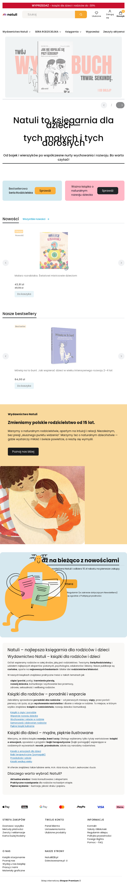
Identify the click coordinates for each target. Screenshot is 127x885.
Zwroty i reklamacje (14, 832)
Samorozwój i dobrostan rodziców (28, 722)
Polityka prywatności (99, 835)
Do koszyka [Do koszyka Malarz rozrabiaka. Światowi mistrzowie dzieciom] (24, 294)
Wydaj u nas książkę (14, 864)
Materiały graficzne (14, 870)
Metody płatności (13, 829)
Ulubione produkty (55, 832)
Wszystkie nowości (36, 219)
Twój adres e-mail (44, 577)
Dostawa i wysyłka (13, 825)
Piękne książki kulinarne (22, 726)
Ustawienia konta (55, 829)
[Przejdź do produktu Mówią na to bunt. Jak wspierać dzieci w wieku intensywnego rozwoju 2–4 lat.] (63, 346)
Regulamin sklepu (97, 832)
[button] (81, 14)
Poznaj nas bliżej (23, 452)
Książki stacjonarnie (14, 857)
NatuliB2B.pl (51, 857)
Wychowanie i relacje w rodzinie (27, 719)
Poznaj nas (9, 860)
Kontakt (92, 825)
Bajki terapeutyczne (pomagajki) (28, 754)
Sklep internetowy (60, 880)
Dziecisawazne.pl (55, 860)
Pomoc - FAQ (95, 842)
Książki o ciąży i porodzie (23, 712)
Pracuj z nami (10, 867)
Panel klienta (52, 825)
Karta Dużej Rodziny (14, 835)
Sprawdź (45, 191)
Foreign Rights (95, 839)
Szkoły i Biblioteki (97, 829)
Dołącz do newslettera (57, 584)
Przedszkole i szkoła (20, 758)
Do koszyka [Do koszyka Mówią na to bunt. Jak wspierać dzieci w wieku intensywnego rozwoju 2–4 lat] (24, 385)
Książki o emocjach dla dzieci (25, 751)
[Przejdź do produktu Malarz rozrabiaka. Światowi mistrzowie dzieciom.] (54, 251)
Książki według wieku (21, 761)
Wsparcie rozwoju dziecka (24, 715)
